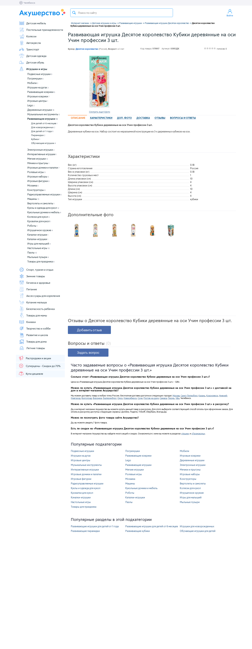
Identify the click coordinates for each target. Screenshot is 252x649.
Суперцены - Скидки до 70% (39, 366)
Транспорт (29, 49)
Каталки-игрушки (37, 239)
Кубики (35, 139)
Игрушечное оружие (40, 230)
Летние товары (32, 348)
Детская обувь (31, 62)
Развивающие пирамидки (85, 530)
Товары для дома (33, 341)
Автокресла (30, 43)
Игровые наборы (38, 176)
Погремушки (35, 78)
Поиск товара (74, 12)
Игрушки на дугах (38, 87)
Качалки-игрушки (37, 234)
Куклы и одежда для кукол (43, 207)
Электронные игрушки (40, 149)
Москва (176, 395)
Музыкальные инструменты (43, 114)
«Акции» (185, 433)
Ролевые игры (36, 172)
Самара (163, 398)
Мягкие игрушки (37, 158)
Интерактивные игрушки (42, 154)
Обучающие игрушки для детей (197, 530)
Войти (230, 13)
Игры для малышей (39, 243)
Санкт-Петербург (189, 395)
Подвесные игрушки (39, 74)
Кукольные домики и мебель (44, 212)
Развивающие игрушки (42, 118)
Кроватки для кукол (39, 221)
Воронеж (97, 398)
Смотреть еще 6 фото (99, 112)
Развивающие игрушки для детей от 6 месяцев (151, 526)
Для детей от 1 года (42, 131)
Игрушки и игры (33, 69)
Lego (31, 105)
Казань (202, 395)
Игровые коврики (38, 96)
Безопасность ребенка (37, 309)
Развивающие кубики (137, 530)
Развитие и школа (33, 335)
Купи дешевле (30, 373)
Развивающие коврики (41, 91)
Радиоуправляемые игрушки (44, 194)
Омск (120, 398)
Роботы (32, 225)
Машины (33, 198)
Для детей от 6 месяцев (44, 123)
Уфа (177, 398)
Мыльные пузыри (38, 257)
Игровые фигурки (38, 181)
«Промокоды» (198, 433)
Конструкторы (36, 189)
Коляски (27, 36)
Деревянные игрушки (40, 109)
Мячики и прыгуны (38, 163)
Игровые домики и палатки (43, 167)
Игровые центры (37, 100)
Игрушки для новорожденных (197, 526)
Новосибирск (130, 398)
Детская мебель (32, 23)
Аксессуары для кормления (39, 296)
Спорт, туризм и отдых (36, 269)
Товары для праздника (40, 261)
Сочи (140, 398)
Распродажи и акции (34, 358)
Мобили (32, 83)
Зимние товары (32, 276)
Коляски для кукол (38, 216)
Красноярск (212, 395)
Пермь (171, 398)
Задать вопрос (88, 352)
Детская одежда (32, 56)
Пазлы (32, 252)
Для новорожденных (43, 127)
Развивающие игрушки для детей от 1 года (95, 526)
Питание (28, 289)
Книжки (27, 322)
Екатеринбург (109, 398)
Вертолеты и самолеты (40, 203)
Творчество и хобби (35, 328)
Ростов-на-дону (151, 398)
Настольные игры (38, 248)
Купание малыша (33, 302)
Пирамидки (38, 135)
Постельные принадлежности (41, 30)
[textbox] (121, 12)
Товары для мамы (33, 315)
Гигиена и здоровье (34, 282)
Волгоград (86, 398)
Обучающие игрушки (43, 143)
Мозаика (33, 185)
